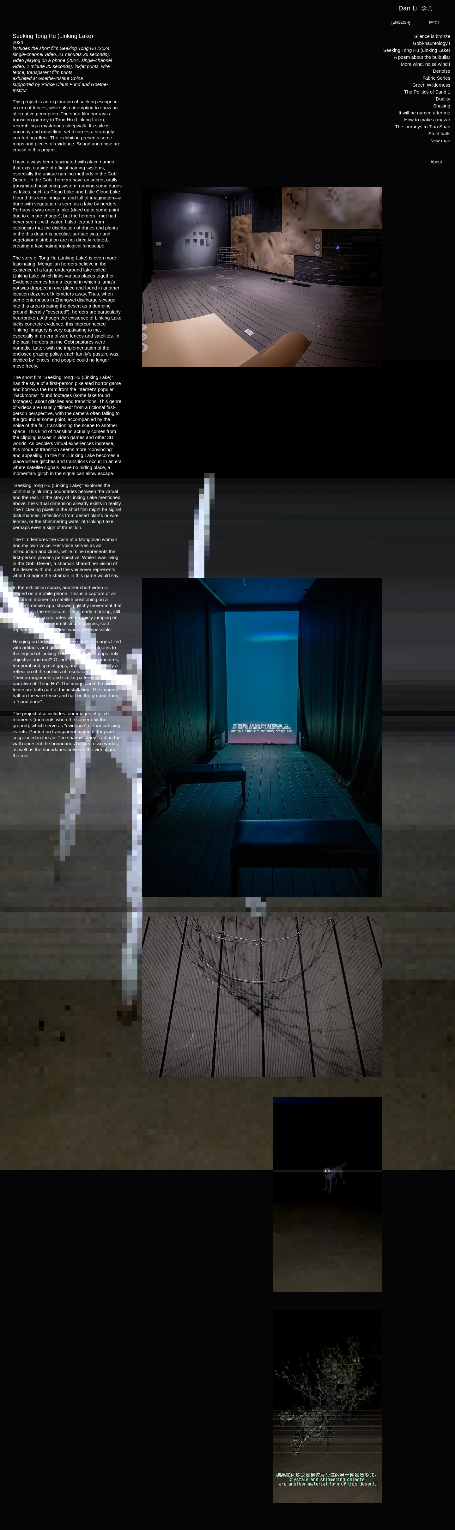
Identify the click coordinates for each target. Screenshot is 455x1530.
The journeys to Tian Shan (424, 126)
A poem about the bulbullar (424, 57)
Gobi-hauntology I (431, 43)
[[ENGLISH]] (400, 22)
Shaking (441, 105)
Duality (443, 98)
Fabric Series (436, 78)
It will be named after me (424, 112)
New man (440, 140)
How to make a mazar (427, 119)
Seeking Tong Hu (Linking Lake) (424, 50)
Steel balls (439, 133)
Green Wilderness (431, 85)
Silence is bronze (432, 36)
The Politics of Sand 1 (427, 91)
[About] (436, 161)
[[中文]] (434, 22)
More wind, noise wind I (425, 64)
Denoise (441, 71)
